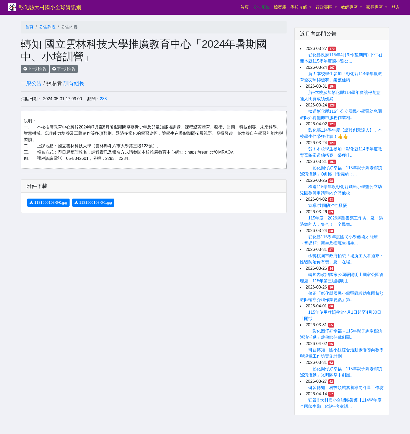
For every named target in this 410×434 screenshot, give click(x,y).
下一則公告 (63, 69)
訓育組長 (74, 83)
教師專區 (350, 7)
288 (103, 99)
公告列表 (47, 27)
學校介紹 (299, 7)
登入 (395, 7)
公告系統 (261, 7)
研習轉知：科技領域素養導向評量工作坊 (346, 387)
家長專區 (375, 7)
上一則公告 (34, 69)
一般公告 (31, 83)
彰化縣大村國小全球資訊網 (50, 7)
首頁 (245, 6)
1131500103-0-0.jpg (48, 202)
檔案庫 (280, 7)
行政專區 (324, 7)
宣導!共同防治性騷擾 (327, 205)
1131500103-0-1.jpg (93, 202)
